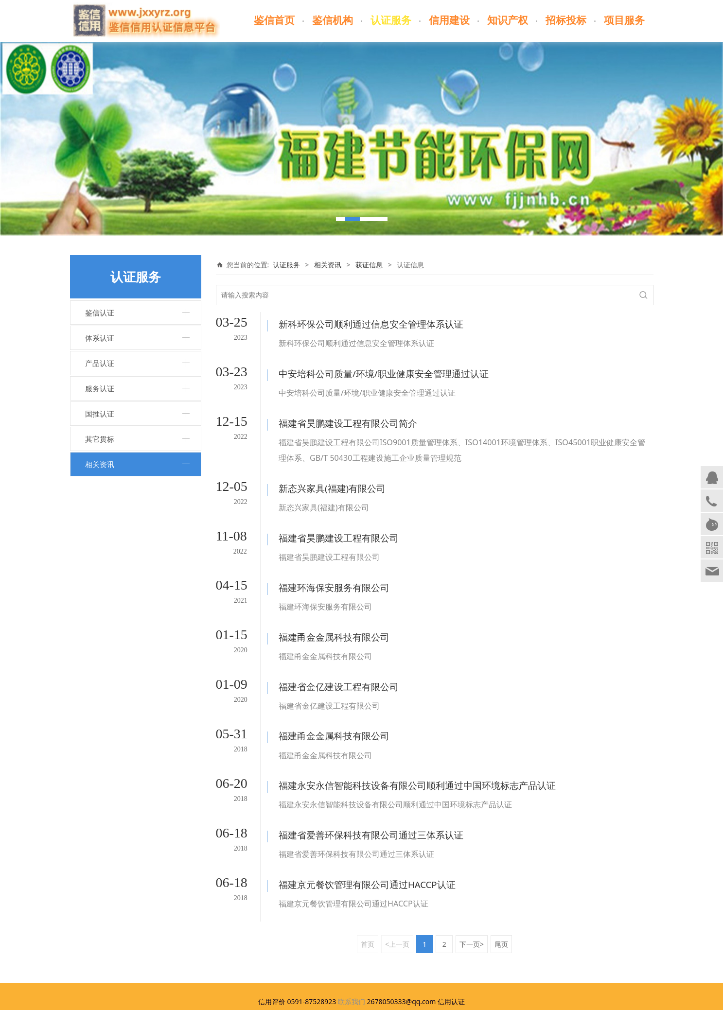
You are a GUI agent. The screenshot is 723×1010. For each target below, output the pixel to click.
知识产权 (507, 20)
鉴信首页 (274, 20)
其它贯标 (99, 439)
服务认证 (99, 388)
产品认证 (99, 363)
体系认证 (99, 338)
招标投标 (566, 20)
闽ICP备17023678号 (475, 948)
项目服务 (624, 20)
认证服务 (390, 20)
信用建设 (449, 20)
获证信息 (369, 264)
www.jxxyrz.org (310, 948)
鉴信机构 (332, 20)
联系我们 (351, 936)
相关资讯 (99, 464)
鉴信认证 (99, 312)
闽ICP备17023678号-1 (361, 999)
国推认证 (99, 413)
